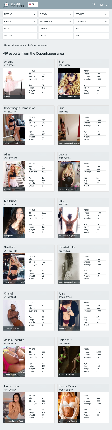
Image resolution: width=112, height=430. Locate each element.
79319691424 (10, 158)
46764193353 (65, 297)
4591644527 (10, 390)
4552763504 (64, 158)
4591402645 (64, 343)
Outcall (44, 35)
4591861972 (64, 251)
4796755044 (10, 297)
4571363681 (10, 65)
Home (7, 45)
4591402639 (10, 204)
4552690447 (10, 111)
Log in (104, 4)
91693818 (63, 111)
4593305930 (10, 343)
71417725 (63, 204)
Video (78, 35)
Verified (8, 35)
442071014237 (66, 390)
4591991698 (64, 65)
